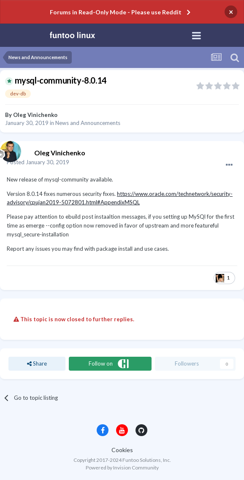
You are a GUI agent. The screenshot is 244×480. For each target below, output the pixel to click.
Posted (38, 162)
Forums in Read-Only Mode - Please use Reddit (116, 12)
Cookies (122, 449)
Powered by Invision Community (122, 467)
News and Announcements (87, 122)
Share (37, 363)
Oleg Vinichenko (35, 114)
